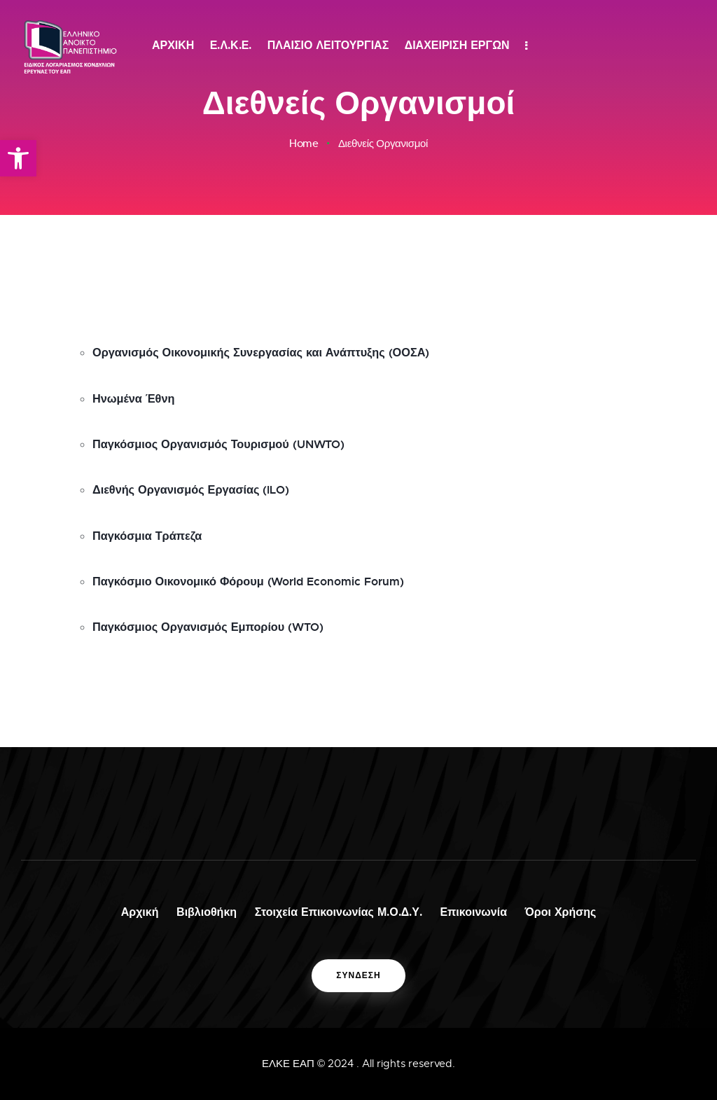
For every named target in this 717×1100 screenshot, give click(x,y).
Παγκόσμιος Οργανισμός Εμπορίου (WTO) (222, 621)
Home (304, 143)
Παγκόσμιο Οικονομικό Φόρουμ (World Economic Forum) (268, 574)
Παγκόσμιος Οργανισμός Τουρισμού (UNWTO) (234, 436)
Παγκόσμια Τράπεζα (153, 528)
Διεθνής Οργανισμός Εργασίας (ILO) (202, 482)
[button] (18, 158)
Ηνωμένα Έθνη (138, 390)
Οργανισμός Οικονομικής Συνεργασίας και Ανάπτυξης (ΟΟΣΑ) (280, 343)
